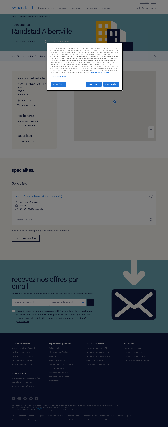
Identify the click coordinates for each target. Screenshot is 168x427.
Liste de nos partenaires (59, 76)
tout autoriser (111, 84)
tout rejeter (94, 84)
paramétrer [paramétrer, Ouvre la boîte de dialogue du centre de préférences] (58, 84)
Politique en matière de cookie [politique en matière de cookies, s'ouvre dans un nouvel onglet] (100, 72)
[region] (85, 67)
